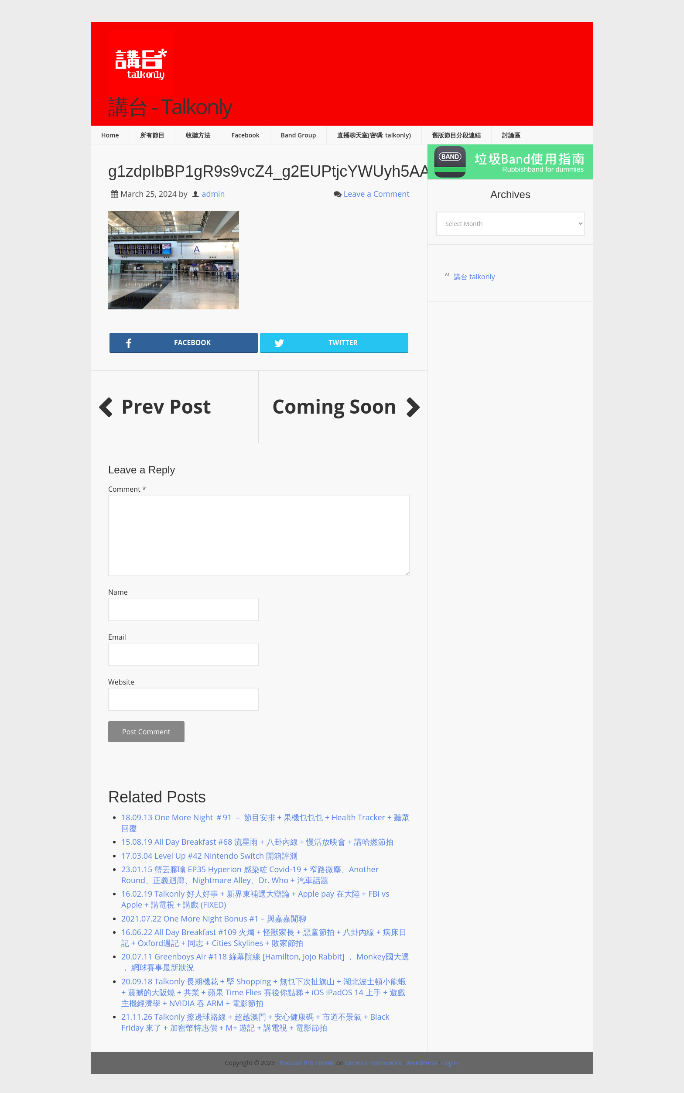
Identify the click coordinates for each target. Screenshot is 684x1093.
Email (117, 637)
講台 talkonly (474, 276)
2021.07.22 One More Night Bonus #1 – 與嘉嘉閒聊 (213, 918)
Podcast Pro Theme (307, 1063)
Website (121, 682)
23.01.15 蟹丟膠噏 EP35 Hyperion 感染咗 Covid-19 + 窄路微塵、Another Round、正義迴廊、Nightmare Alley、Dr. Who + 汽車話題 (250, 874)
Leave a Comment (377, 193)
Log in (450, 1063)
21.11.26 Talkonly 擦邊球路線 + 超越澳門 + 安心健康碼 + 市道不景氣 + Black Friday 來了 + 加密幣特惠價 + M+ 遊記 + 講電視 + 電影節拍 (255, 1022)
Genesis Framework (373, 1063)
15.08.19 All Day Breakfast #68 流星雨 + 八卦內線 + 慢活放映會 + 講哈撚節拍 (257, 841)
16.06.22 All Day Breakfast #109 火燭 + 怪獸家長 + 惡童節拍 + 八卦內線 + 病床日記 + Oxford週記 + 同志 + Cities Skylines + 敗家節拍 (264, 937)
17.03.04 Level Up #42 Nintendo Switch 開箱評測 (209, 855)
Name (118, 592)
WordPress (421, 1063)
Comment (127, 489)
